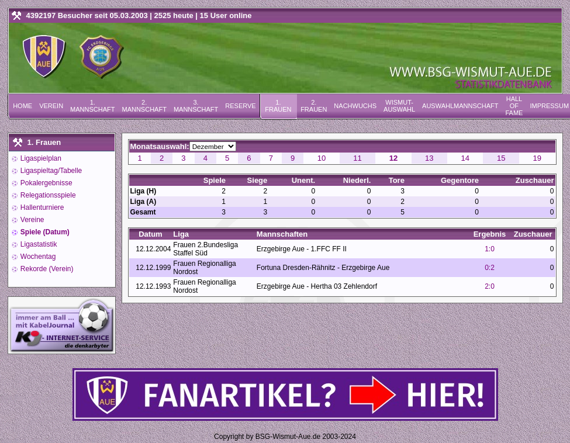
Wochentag (37, 256)
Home (22, 105)
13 (429, 158)
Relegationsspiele (47, 195)
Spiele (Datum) (44, 232)
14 (465, 158)
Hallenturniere (41, 207)
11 (357, 158)
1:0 (490, 249)
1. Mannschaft (92, 106)
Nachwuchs (355, 105)
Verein (51, 105)
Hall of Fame (514, 105)
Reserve (240, 105)
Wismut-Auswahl (399, 106)
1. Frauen (278, 106)
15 (501, 158)
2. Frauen (313, 106)
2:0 (490, 286)
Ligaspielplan (40, 158)
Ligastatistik (38, 244)
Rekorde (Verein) (46, 269)
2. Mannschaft (144, 106)
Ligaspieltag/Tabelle (50, 171)
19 (537, 158)
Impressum (549, 105)
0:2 (490, 268)
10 (321, 158)
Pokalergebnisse (45, 183)
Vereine (31, 220)
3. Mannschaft (196, 106)
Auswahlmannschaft (460, 105)
